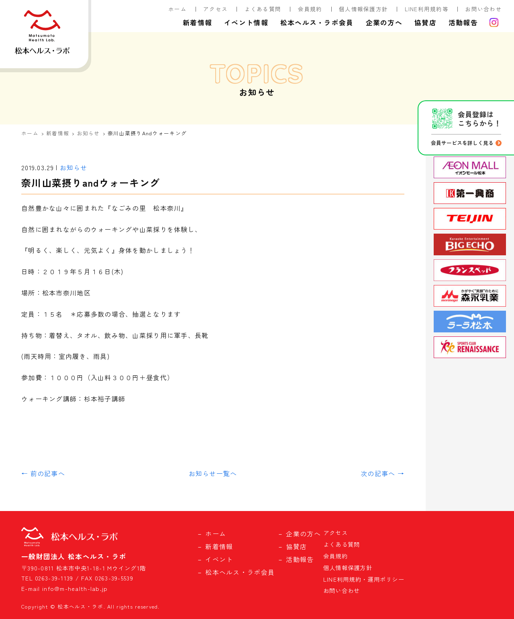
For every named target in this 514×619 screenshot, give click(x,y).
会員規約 (310, 9)
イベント (219, 559)
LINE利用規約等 (427, 9)
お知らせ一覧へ (213, 473)
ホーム (177, 9)
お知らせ (88, 133)
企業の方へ (384, 22)
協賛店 (425, 22)
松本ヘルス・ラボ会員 (317, 22)
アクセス (215, 9)
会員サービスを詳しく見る (462, 143)
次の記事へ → (382, 473)
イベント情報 (246, 22)
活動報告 (463, 22)
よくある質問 (263, 9)
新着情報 (197, 22)
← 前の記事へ (43, 473)
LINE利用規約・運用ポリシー (363, 579)
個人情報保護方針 (363, 9)
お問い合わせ (483, 9)
